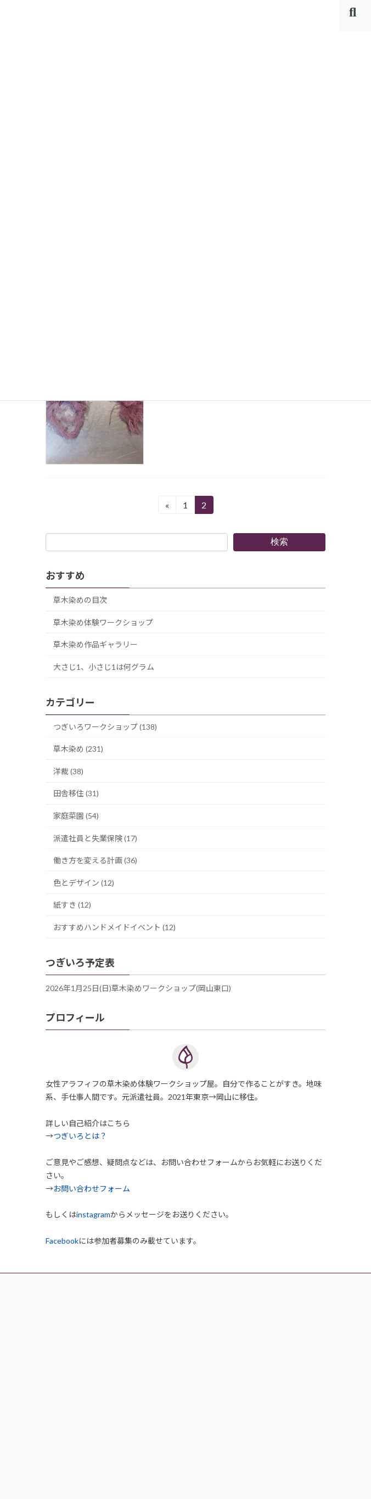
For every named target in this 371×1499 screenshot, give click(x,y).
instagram (93, 1214)
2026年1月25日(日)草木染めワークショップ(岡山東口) (138, 988)
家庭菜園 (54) (76, 815)
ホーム (58, 1291)
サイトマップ (70, 1403)
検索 (279, 541)
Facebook (62, 1240)
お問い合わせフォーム (91, 1188)
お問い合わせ (70, 1440)
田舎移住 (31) (76, 793)
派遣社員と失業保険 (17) (95, 837)
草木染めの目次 (80, 600)
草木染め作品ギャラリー (95, 644)
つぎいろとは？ (80, 1135)
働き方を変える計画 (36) (95, 860)
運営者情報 (66, 1328)
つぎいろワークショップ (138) (105, 726)
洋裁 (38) (68, 771)
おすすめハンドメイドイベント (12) (114, 927)
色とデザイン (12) (83, 882)
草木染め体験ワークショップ (103, 622)
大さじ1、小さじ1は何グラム (103, 667)
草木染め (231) (78, 748)
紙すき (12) (72, 904)
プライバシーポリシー (87, 1366)
